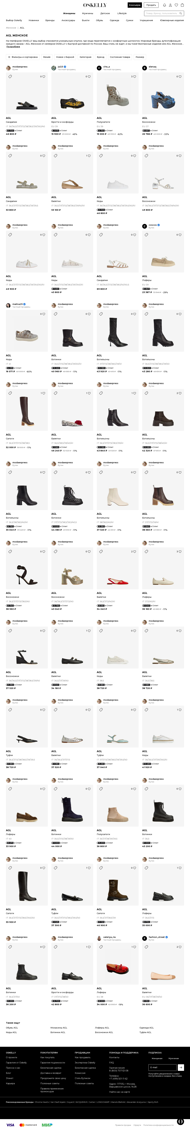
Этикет (9, 1078)
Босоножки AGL (104, 1032)
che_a (106, 67)
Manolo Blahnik (118, 1102)
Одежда (114, 20)
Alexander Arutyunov (136, 1102)
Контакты (114, 1057)
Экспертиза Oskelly (85, 1062)
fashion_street (157, 937)
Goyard (70, 1102)
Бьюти (85, 20)
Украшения (146, 20)
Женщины (69, 13)
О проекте (11, 1057)
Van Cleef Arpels (57, 1102)
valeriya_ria (109, 937)
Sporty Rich (153, 1102)
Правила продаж (123, 1125)
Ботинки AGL (57, 1032)
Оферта (137, 1125)
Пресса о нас (13, 1068)
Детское (105, 13)
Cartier (92, 1102)
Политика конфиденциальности (158, 1125)
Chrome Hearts (42, 1102)
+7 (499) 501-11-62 (118, 1078)
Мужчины (87, 13)
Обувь (99, 20)
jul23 (60, 67)
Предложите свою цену (53, 1078)
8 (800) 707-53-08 (118, 1070)
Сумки (129, 20)
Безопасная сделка (50, 1068)
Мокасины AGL (58, 1027)
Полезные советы (49, 1083)
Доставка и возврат (50, 1073)
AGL (8, 118)
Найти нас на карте (119, 1092)
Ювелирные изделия (172, 20)
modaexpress (19, 67)
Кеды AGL (11, 1032)
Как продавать (82, 1057)
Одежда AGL (147, 1027)
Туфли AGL (145, 1032)
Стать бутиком (82, 1078)
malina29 (17, 304)
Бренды (49, 20)
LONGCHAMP (103, 1102)
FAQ (111, 1062)
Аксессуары (68, 20)
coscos (153, 225)
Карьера (10, 1083)
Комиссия (80, 1073)
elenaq (152, 67)
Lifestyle (122, 13)
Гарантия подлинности (52, 1062)
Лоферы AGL (102, 1027)
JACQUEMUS (81, 1102)
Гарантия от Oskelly (16, 1062)
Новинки (34, 20)
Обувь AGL (12, 1027)
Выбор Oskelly (14, 20)
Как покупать (47, 1057)
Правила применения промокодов (52, 1090)
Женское (11, 27)
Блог (8, 1073)
